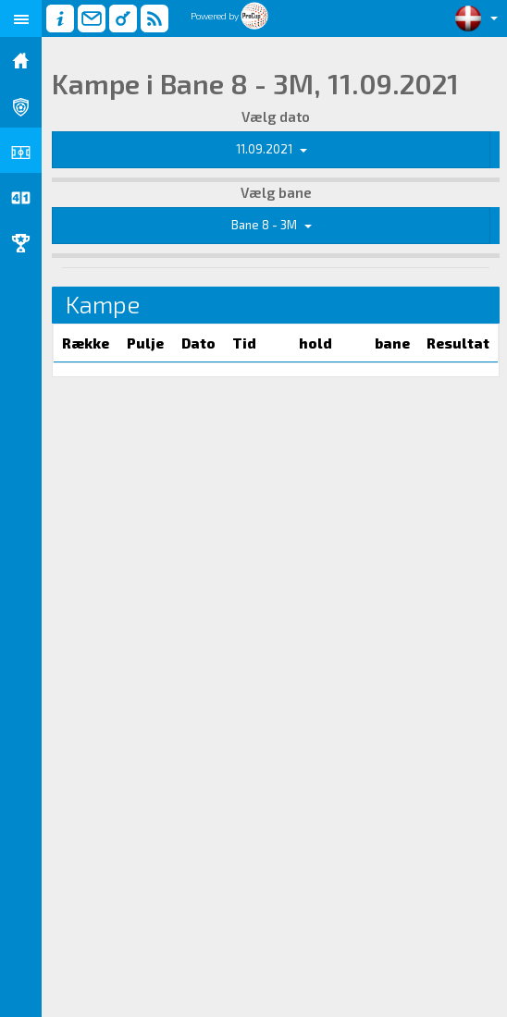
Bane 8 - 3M (271, 224)
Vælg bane (276, 192)
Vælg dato (275, 116)
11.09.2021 (271, 148)
